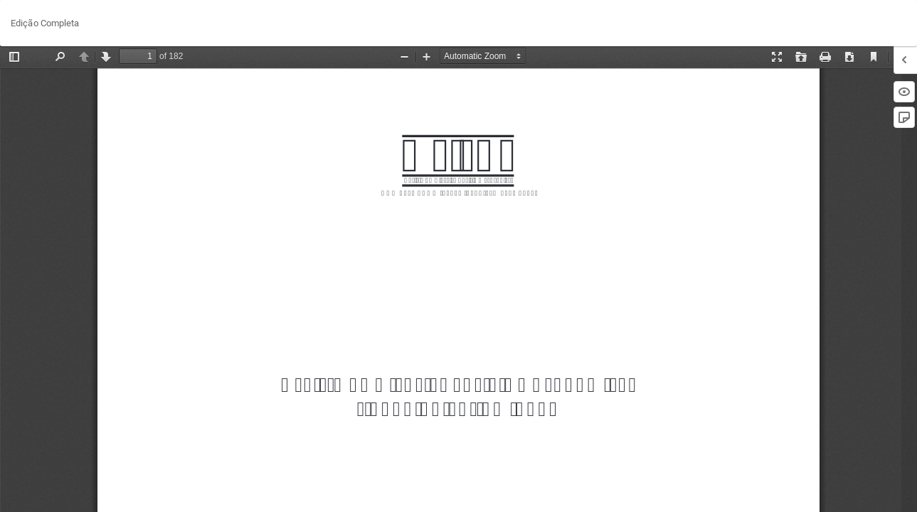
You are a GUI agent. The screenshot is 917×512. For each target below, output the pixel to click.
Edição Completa (45, 23)
